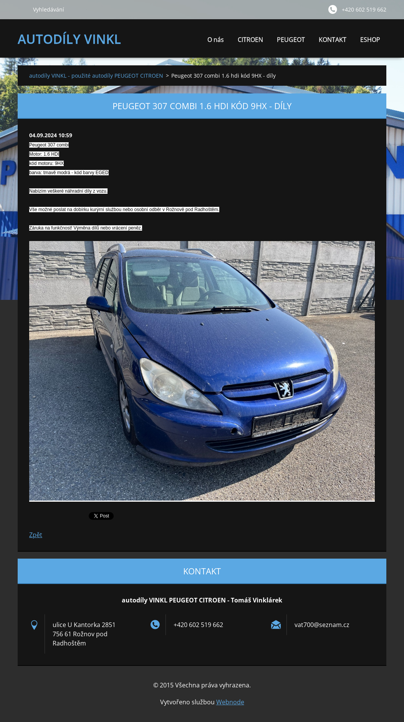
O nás (215, 41)
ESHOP (370, 39)
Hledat (22, 9)
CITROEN (250, 41)
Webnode (230, 702)
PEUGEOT (291, 41)
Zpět (35, 535)
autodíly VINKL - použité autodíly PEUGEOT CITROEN (96, 75)
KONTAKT (332, 39)
